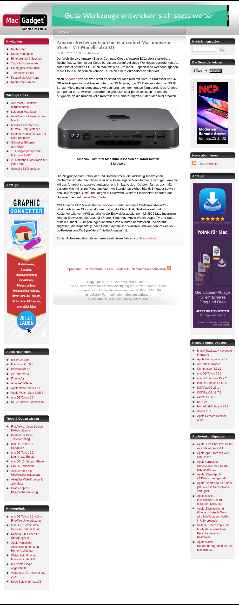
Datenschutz (93, 269)
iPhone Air (17, 378)
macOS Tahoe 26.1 (209, 373)
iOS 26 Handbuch (22, 466)
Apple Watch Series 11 (25, 388)
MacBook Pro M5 (22, 364)
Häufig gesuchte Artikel (25, 68)
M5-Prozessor (20, 360)
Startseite (63, 32)
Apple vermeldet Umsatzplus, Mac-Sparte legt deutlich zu (212, 465)
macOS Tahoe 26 (22, 397)
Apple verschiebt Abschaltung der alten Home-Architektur (25, 546)
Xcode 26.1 (204, 411)
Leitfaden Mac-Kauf (23, 111)
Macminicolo (148, 238)
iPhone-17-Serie (21, 383)
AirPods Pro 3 (20, 374)
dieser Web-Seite (94, 197)
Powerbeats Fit (20, 369)
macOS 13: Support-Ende (27, 461)
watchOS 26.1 (206, 397)
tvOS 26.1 (203, 402)
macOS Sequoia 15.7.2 (212, 378)
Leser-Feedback (117, 269)
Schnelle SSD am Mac (25, 168)
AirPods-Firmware (208, 364)
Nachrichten (18, 49)
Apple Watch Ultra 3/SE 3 (27, 392)
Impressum (73, 269)
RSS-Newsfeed (208, 164)
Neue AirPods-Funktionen (27, 402)
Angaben (71, 79)
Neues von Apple (22, 54)
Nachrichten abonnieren (149, 269)
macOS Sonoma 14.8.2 (212, 383)
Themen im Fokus (22, 73)
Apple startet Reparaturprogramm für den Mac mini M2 (214, 546)
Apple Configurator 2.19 (212, 359)
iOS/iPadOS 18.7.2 (209, 392)
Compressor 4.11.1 (209, 368)
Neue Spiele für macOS (26, 581)
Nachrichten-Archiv (23, 82)
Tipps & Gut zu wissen (25, 63)
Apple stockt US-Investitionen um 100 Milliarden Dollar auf (210, 499)
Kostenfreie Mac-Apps (25, 77)
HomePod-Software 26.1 (212, 406)
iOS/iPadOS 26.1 (208, 387)
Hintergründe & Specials (26, 58)
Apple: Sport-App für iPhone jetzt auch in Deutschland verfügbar (215, 487)
